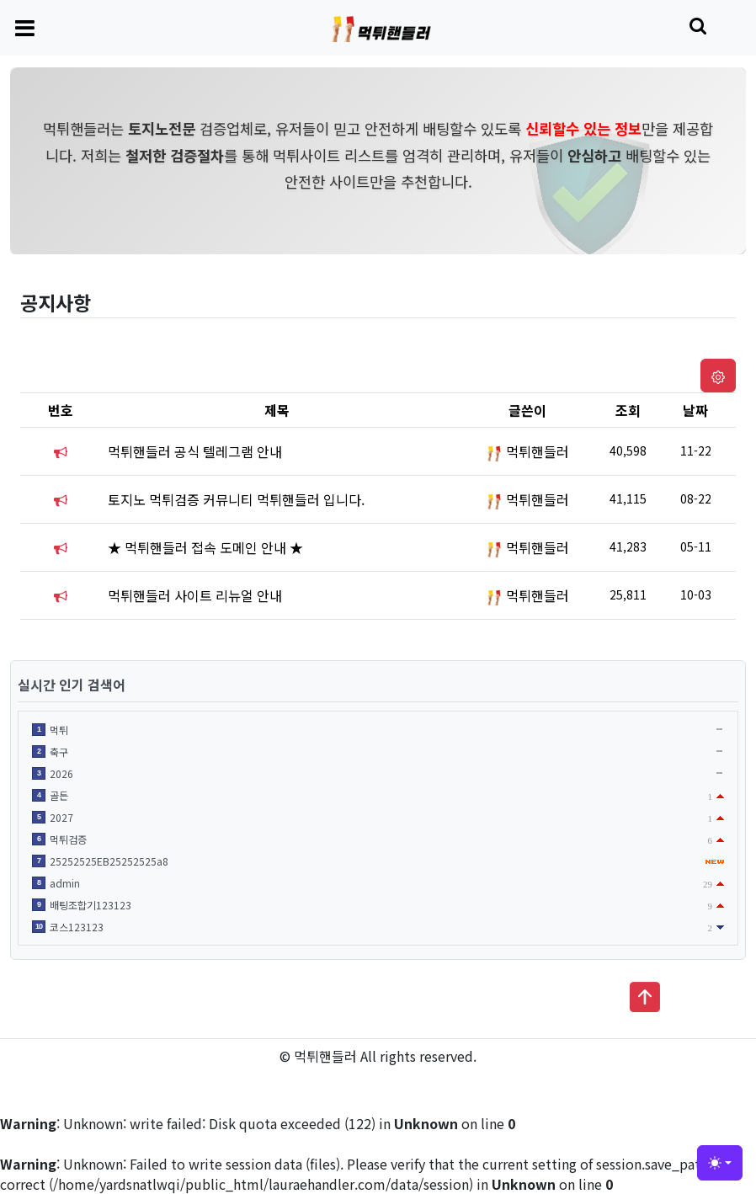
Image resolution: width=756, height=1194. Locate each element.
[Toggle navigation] (25, 26)
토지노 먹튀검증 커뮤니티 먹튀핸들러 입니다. (236, 499)
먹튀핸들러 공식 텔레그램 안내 (195, 451)
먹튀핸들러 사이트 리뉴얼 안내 (195, 595)
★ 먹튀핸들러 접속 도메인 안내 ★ (205, 547)
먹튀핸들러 (537, 451)
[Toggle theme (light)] (720, 1163)
